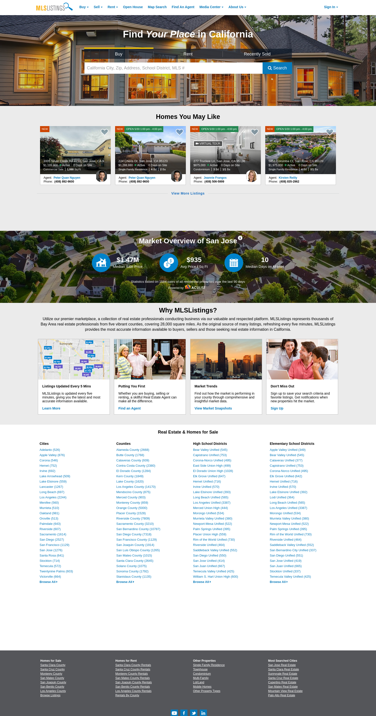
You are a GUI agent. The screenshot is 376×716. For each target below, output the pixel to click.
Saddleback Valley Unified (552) (215, 550)
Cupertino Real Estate (282, 682)
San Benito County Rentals (132, 686)
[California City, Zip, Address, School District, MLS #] (173, 68)
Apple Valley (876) (52, 455)
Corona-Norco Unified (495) (212, 460)
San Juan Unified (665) (286, 566)
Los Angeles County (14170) (136, 487)
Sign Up (277, 408)
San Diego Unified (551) (286, 555)
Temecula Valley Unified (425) (213, 571)
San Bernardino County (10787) (138, 529)
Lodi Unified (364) (282, 497)
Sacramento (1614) (53, 534)
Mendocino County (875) (133, 492)
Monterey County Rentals (131, 673)
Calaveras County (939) (132, 460)
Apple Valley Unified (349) (288, 450)
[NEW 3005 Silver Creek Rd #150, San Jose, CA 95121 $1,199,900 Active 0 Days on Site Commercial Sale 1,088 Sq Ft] (75, 150)
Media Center (210, 7)
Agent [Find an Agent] (183, 7)
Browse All (49, 582)
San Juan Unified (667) (209, 566)
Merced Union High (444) (210, 508)
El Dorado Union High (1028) (213, 471)
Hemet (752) (48, 465)
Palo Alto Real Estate (281, 695)
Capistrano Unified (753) (210, 455)
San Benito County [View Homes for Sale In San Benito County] (52, 686)
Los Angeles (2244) (53, 497)
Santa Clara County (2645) (134, 561)
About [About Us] (236, 7)
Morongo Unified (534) (208, 513)
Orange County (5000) (131, 508)
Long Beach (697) (52, 492)
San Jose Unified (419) (285, 561)
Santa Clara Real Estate (283, 669)
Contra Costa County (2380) (135, 465)
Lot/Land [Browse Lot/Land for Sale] (198, 682)
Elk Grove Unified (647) (209, 476)
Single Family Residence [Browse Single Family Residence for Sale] (209, 665)
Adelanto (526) (50, 450)
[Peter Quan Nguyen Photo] (101, 174)
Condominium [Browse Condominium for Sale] (202, 673)
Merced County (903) (131, 497)
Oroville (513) (49, 518)
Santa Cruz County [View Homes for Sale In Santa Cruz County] (52, 669)
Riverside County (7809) (133, 518)
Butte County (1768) (130, 455)
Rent (111, 7)
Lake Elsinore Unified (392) (288, 492)
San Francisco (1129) (54, 545)
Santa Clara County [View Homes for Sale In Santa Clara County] (52, 665)
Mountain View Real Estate (285, 691)
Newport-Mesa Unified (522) (212, 524)
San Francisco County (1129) (136, 539)
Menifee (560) (49, 502)
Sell (97, 7)
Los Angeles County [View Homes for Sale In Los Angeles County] (53, 691)
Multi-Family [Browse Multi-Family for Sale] (201, 678)
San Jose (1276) (51, 550)
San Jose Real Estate (282, 665)
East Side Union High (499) (212, 465)
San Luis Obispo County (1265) (138, 550)
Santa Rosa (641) (52, 555)
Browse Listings (50, 695)
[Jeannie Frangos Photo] (252, 174)
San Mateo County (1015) (134, 555)
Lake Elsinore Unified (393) (212, 492)
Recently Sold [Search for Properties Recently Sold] (257, 54)
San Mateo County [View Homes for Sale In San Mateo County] (52, 678)
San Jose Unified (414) (209, 561)
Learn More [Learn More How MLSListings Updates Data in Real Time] (51, 408)
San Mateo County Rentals (132, 678)
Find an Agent (129, 408)
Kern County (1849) (129, 476)
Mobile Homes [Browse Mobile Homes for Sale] (202, 686)
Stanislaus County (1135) (133, 576)
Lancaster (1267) (51, 487)
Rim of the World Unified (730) (214, 539)
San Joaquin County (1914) (135, 545)
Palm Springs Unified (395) (211, 529)
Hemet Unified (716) (207, 481)
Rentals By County (127, 695)
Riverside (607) (50, 529)
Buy (82, 7)
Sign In (329, 7)
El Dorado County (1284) (133, 471)
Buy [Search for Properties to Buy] (119, 54)
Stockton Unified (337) (285, 571)
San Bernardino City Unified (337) (293, 550)
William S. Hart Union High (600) (215, 576)
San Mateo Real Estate (283, 686)
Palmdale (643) (50, 524)
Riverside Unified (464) (209, 545)
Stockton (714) (50, 561)
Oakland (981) (49, 513)
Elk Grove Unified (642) (286, 476)
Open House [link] (133, 7)
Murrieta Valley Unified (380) (212, 518)
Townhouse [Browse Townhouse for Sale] (200, 669)
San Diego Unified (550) (209, 555)
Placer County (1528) (131, 513)
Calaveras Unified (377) (286, 460)
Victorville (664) (50, 576)
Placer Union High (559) (209, 534)
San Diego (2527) (52, 539)
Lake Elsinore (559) (53, 481)
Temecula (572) (50, 566)
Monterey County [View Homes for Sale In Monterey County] (51, 673)
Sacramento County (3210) (135, 524)
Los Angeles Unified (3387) (211, 502)
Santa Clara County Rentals (133, 665)
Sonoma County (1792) (132, 571)
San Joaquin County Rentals (133, 682)
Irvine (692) (47, 471)
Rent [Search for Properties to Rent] (188, 54)
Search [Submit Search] (277, 68)
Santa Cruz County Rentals (132, 669)
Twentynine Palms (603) (56, 571)
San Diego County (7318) (134, 534)
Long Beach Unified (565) (210, 497)
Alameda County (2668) (132, 450)
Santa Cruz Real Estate (283, 678)
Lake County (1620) (130, 481)
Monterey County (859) (132, 502)
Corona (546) (49, 460)
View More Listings (188, 193)
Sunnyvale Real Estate (282, 673)
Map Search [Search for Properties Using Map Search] (157, 7)
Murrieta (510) (49, 508)
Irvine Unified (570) (206, 487)
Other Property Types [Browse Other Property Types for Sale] (206, 691)
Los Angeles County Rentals (133, 691)
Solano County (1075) (131, 566)
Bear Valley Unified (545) (210, 450)
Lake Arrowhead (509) (55, 476)
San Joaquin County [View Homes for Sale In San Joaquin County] (53, 682)
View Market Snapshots (213, 408)
